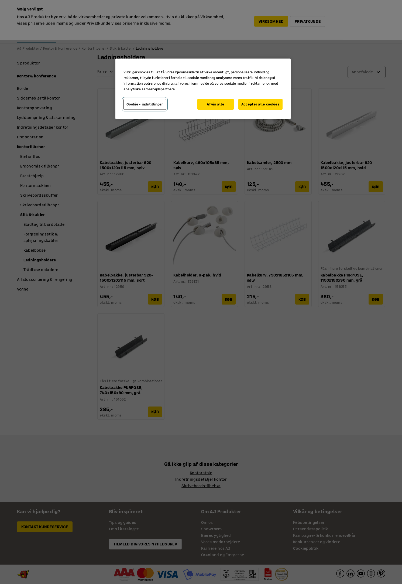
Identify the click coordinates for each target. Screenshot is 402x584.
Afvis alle (215, 104)
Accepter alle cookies (260, 104)
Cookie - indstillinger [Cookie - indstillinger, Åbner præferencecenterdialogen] (144, 104)
